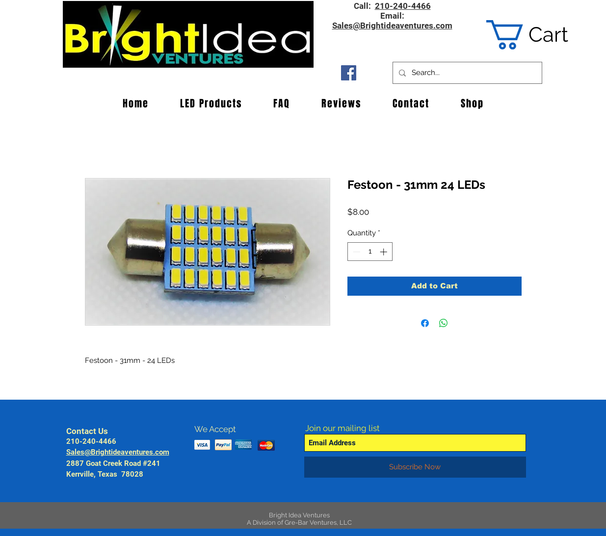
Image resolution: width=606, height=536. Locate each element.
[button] (542, 35)
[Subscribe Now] (415, 467)
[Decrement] (355, 252)
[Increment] (384, 252)
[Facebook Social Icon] (348, 72)
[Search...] (466, 72)
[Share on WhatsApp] (443, 323)
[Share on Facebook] (425, 323)
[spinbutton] (370, 252)
